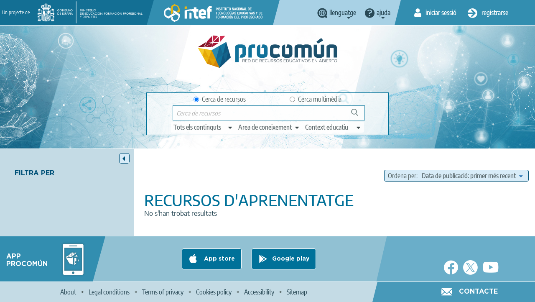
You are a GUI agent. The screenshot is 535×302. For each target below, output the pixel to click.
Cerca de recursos (220, 99)
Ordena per (402, 175)
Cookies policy (214, 292)
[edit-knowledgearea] (269, 127)
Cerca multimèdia (315, 99)
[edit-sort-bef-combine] (472, 175)
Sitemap (297, 292)
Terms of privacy (162, 292)
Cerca (358, 115)
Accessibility (259, 292)
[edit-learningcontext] (333, 127)
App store (218, 258)
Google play (290, 258)
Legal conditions (109, 292)
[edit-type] (203, 127)
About (68, 292)
